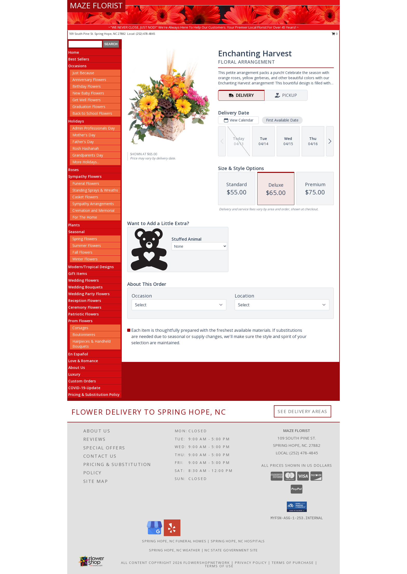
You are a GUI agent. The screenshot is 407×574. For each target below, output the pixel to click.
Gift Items (77, 273)
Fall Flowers (82, 252)
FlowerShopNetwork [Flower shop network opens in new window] (207, 562)
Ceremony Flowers (84, 307)
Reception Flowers (84, 300)
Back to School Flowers (92, 113)
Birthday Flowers (86, 86)
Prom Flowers (80, 320)
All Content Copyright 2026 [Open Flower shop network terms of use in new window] (151, 562)
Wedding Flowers (83, 280)
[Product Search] (85, 44)
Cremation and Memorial (93, 210)
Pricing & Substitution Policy (94, 394)
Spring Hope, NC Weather (174, 550)
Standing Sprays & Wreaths (95, 190)
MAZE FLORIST (96, 5)
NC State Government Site (231, 550)
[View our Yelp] (172, 534)
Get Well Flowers (86, 99)
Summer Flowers (86, 245)
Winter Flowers (85, 258)
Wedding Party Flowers (89, 293)
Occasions (77, 65)
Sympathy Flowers (84, 176)
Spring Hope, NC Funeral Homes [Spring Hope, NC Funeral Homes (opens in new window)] (174, 541)
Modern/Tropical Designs (91, 266)
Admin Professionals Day (93, 128)
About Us (76, 367)
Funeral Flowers (85, 183)
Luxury (74, 374)
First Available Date (282, 120)
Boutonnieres (83, 334)
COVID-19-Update (84, 387)
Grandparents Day (87, 155)
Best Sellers (78, 59)
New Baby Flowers (88, 93)
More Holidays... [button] (85, 161)
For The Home (84, 217)
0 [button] (334, 34)
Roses (73, 169)
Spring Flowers (84, 238)
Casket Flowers (85, 196)
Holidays (76, 121)
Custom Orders (82, 381)
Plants (74, 224)
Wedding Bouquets (85, 287)
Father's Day (83, 141)
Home (73, 52)
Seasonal (76, 231)
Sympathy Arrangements (93, 203)
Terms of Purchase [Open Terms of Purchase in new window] (293, 562)
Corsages (80, 327)
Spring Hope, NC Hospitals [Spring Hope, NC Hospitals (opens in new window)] (238, 541)
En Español (78, 354)
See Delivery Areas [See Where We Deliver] (302, 411)
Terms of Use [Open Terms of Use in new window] (219, 566)
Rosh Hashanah (85, 148)
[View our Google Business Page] (154, 534)
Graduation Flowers (88, 106)
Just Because (83, 72)
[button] (297, 507)
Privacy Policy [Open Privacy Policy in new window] (251, 562)
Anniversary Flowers (89, 79)
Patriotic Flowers (83, 314)
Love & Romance (83, 360)
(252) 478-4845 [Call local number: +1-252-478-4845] (145, 34)
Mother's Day (83, 134)
